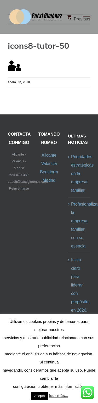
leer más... (58, 395)
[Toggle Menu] (86, 17)
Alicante (49, 155)
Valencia (49, 163)
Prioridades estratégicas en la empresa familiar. (79, 173)
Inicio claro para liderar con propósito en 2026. (79, 285)
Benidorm (49, 172)
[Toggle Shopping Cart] (69, 16)
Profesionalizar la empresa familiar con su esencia (79, 225)
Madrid (49, 180)
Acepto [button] (39, 396)
